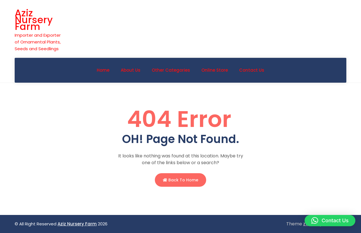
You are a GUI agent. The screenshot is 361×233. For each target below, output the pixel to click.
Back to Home (180, 180)
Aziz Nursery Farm (34, 20)
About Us (130, 70)
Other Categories (171, 70)
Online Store (214, 70)
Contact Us (251, 70)
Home (103, 70)
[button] (330, 220)
